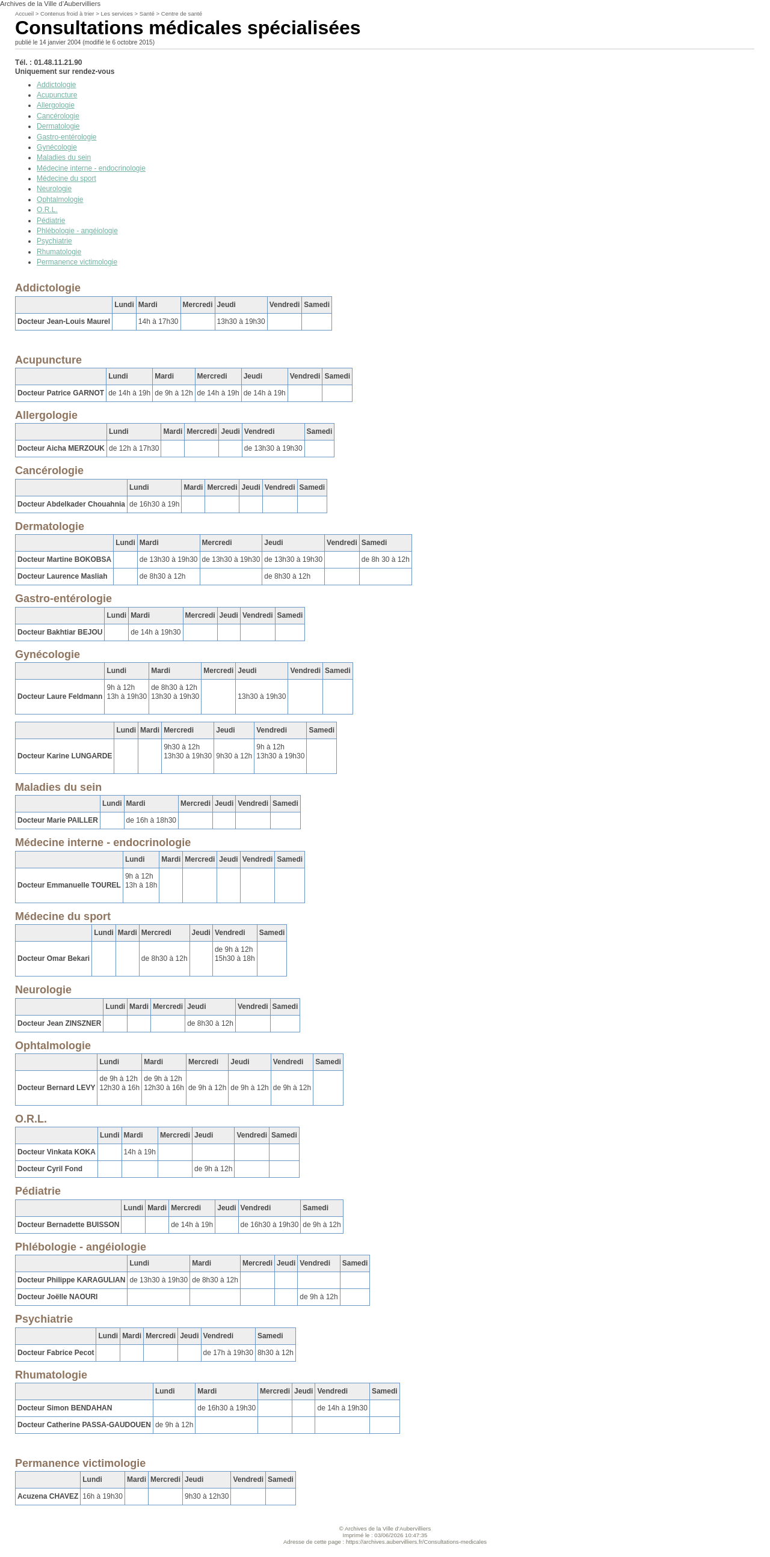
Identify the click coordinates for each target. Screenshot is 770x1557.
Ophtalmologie (60, 199)
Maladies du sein (64, 157)
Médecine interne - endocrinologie (91, 168)
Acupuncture (57, 95)
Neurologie (54, 188)
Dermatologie (58, 126)
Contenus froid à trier (67, 13)
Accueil (24, 13)
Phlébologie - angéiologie (77, 231)
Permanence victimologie (77, 262)
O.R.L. (47, 210)
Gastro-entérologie (66, 137)
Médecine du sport (66, 178)
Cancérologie (58, 116)
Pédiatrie (51, 220)
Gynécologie (57, 147)
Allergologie (56, 105)
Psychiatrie (54, 241)
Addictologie (56, 85)
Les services (117, 13)
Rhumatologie (59, 252)
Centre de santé (181, 13)
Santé (147, 13)
